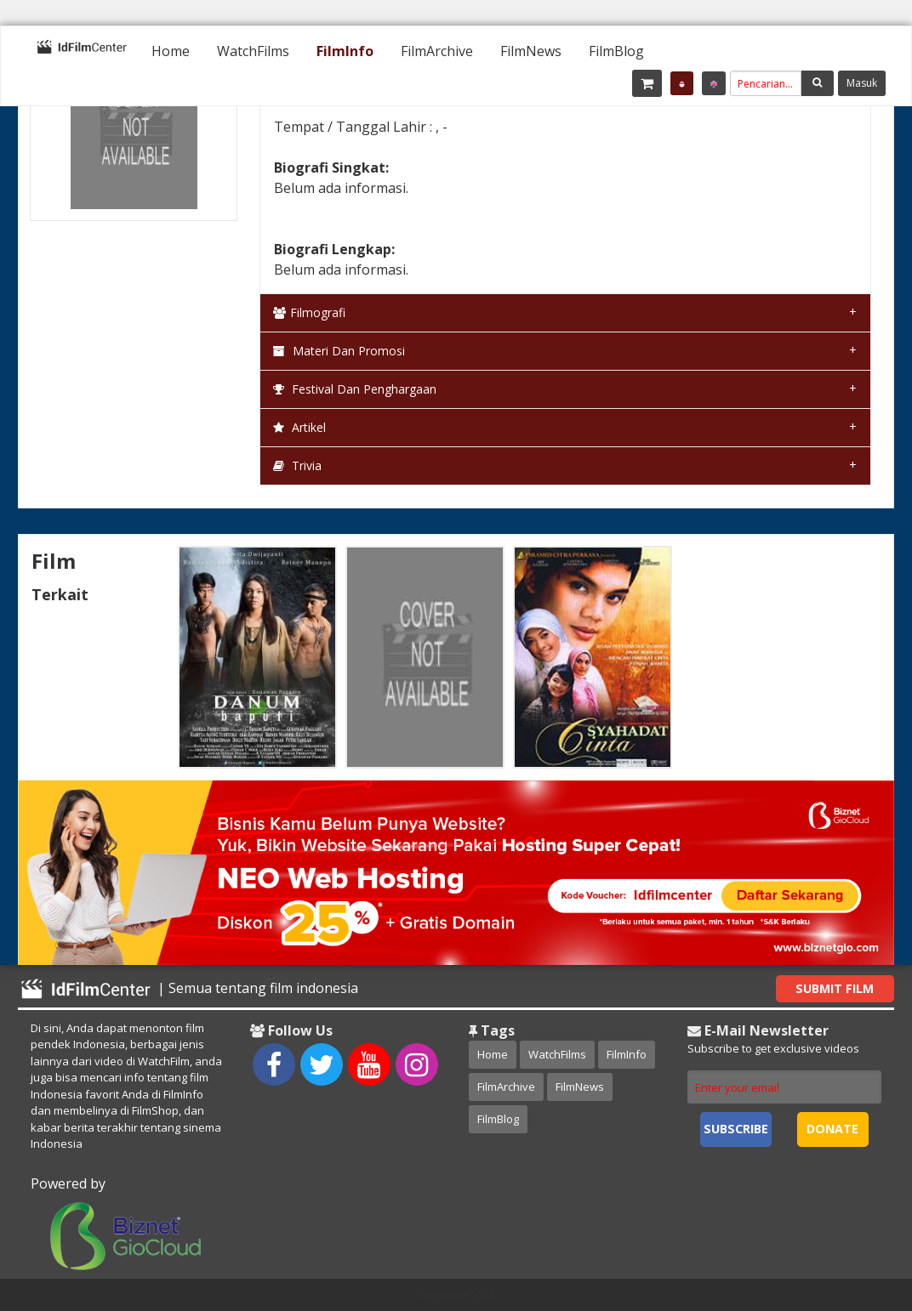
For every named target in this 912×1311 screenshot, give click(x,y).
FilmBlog (616, 51)
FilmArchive (437, 51)
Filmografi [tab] (309, 312)
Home (170, 51)
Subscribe (736, 1129)
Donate (832, 1129)
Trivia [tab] (297, 465)
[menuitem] (170, 51)
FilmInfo (344, 51)
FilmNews (530, 51)
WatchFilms (253, 51)
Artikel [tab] (299, 427)
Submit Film (834, 988)
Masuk (861, 83)
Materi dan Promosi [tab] (339, 351)
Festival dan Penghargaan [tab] (354, 389)
